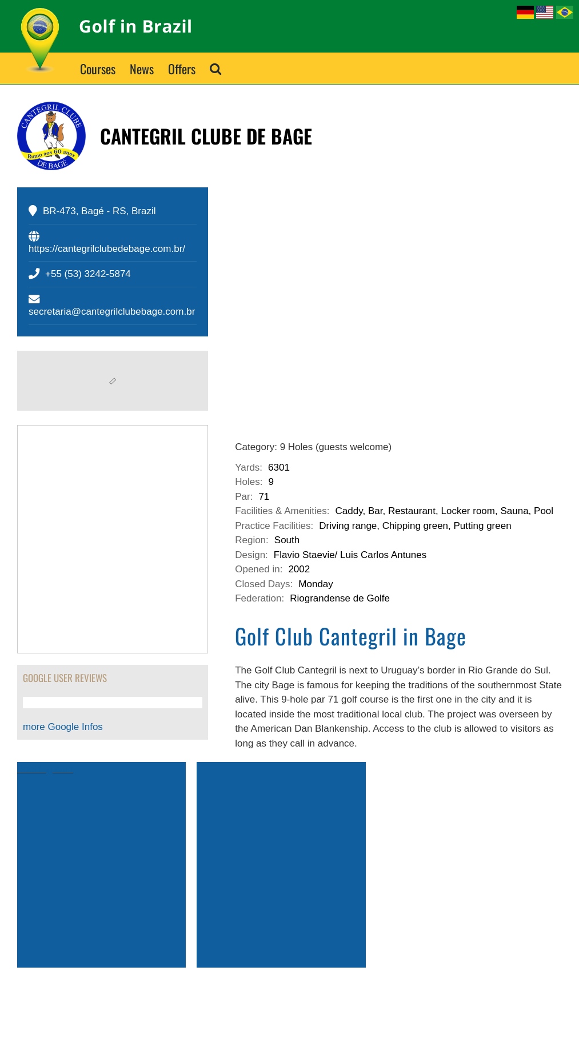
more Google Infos (63, 726)
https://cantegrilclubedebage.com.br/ (107, 248)
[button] (215, 68)
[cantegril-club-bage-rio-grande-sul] (398, 296)
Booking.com (45, 769)
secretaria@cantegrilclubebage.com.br (112, 311)
